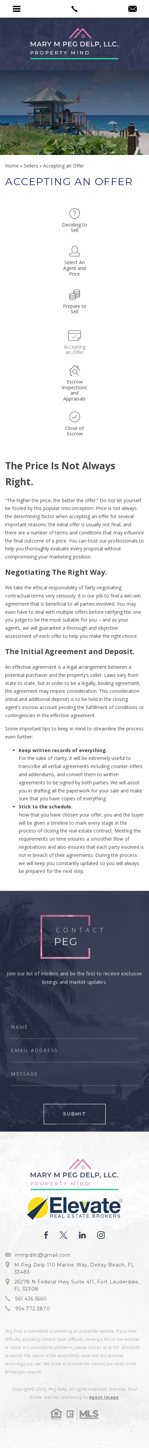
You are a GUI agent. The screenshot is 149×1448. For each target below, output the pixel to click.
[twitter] (63, 1235)
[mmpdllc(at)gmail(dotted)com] (132, 9)
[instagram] (101, 1235)
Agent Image (104, 1397)
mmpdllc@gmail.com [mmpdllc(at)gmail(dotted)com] (43, 1255)
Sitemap (117, 1389)
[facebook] (46, 1235)
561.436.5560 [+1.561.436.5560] (31, 1299)
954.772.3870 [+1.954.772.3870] (32, 1309)
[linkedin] (82, 1235)
